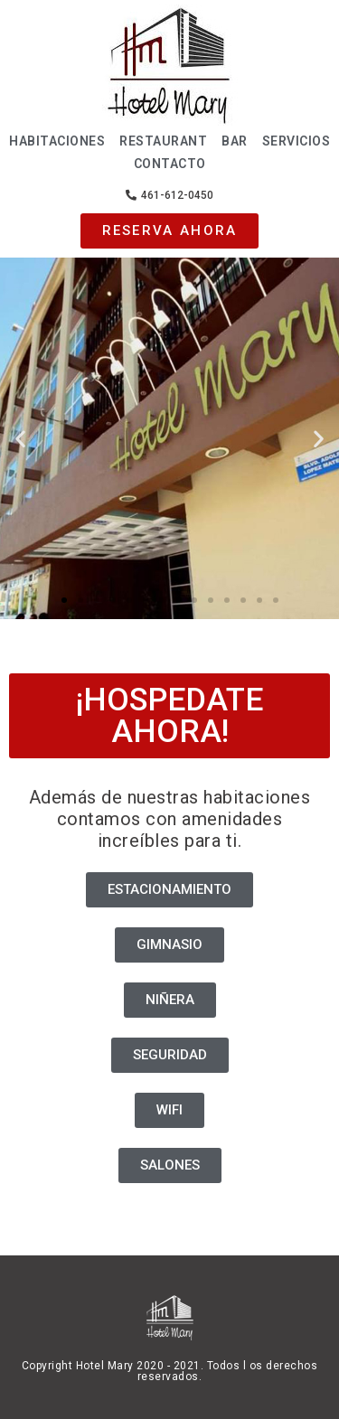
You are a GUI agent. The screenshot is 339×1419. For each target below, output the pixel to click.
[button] (169, 195)
